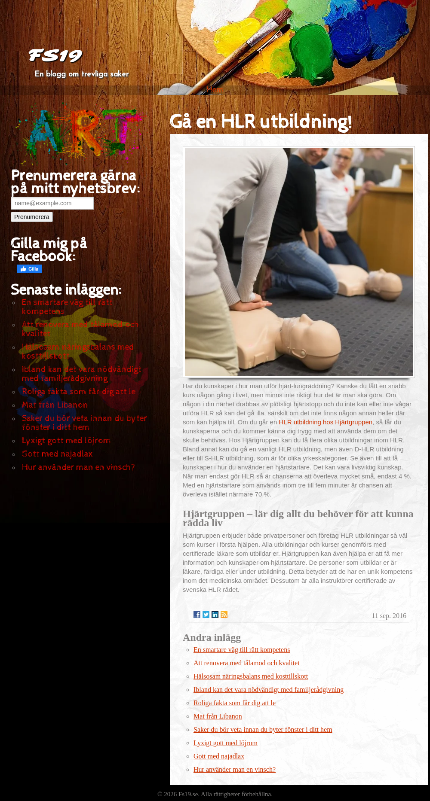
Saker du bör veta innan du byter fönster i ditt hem (84, 423)
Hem (215, 90)
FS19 (54, 56)
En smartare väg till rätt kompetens (67, 307)
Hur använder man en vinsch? (78, 467)
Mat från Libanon (55, 405)
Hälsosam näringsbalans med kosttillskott (78, 351)
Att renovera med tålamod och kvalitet (80, 329)
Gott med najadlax (57, 454)
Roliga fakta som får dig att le (78, 392)
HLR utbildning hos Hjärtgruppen (325, 422)
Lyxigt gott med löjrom (66, 441)
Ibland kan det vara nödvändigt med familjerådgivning (81, 374)
